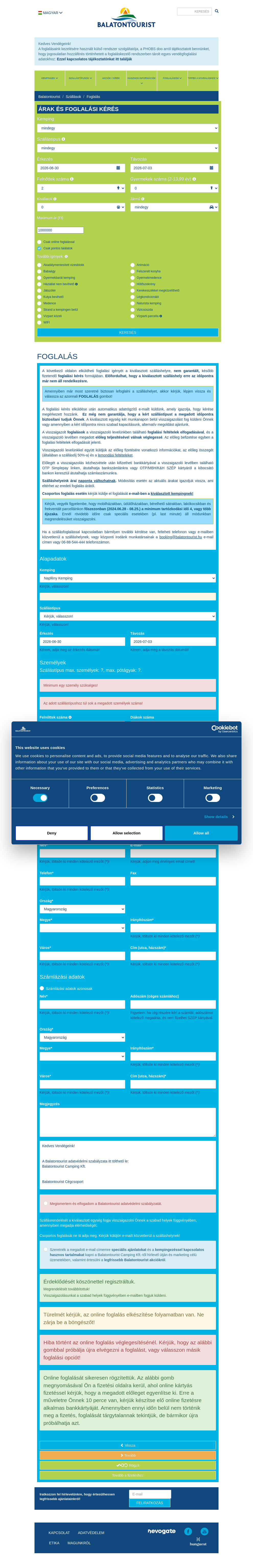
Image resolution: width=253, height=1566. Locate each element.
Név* (44, 845)
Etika (54, 1543)
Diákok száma (142, 717)
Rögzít (127, 1465)
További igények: (52, 256)
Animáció (143, 265)
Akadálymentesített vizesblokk (63, 265)
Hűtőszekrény (146, 284)
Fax (133, 873)
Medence (49, 303)
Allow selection (126, 833)
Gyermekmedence (149, 277)
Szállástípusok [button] (80, 78)
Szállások (73, 97)
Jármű (137, 199)
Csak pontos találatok (58, 248)
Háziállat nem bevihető (60, 284)
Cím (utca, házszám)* (148, 948)
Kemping (45, 119)
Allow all (201, 833)
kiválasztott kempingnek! (172, 493)
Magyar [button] (50, 13)
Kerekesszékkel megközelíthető (158, 290)
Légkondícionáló (148, 297)
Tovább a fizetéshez (128, 1475)
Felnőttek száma (55, 179)
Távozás (138, 159)
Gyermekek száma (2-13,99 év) (163, 179)
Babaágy (49, 271)
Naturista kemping (149, 303)
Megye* (46, 920)
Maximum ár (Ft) (50, 218)
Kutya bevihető (53, 297)
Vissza (127, 1445)
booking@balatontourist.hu (180, 537)
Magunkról (78, 1543)
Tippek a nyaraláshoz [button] (203, 78)
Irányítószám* (142, 920)
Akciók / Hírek (111, 78)
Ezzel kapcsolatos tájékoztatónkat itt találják (94, 59)
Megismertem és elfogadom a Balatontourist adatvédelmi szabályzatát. (106, 1204)
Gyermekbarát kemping (59, 277)
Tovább (128, 1455)
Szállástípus (51, 139)
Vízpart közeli (52, 316)
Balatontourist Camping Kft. (64, 1166)
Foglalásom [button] (172, 78)
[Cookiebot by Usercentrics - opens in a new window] (215, 729)
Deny (51, 833)
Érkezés (45, 159)
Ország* (46, 901)
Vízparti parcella (149, 316)
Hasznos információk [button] (142, 80)
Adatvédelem (91, 1533)
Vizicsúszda (145, 309)
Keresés (127, 332)
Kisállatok (46, 199)
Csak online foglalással (59, 242)
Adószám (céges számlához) (154, 996)
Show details (216, 816)
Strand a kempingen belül (60, 309)
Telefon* (46, 873)
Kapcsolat (59, 1533)
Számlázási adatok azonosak (69, 989)
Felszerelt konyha (148, 271)
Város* (45, 948)
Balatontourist (49, 97)
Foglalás (93, 97)
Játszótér (49, 290)
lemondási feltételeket (115, 455)
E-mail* (136, 845)
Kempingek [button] (49, 78)
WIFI (46, 322)
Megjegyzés (50, 1104)
